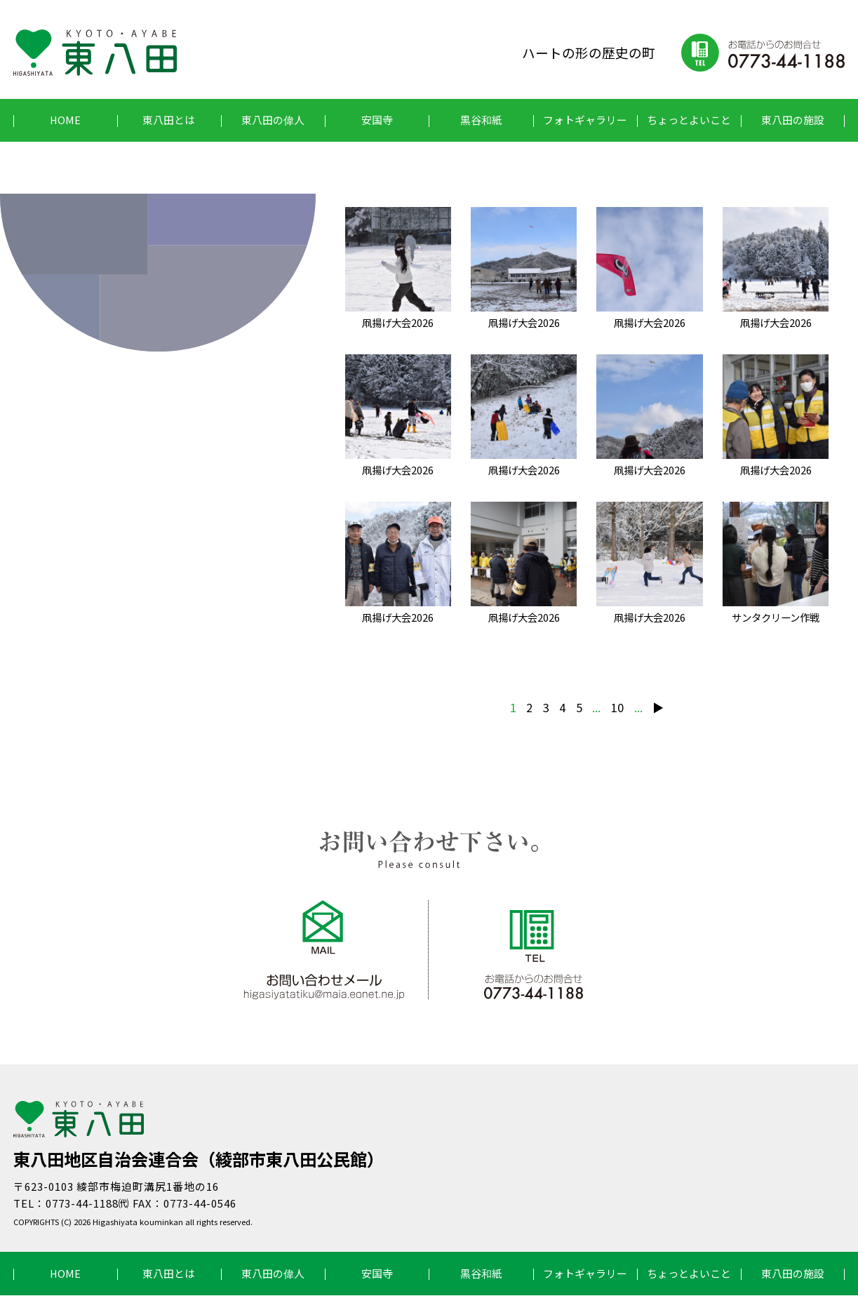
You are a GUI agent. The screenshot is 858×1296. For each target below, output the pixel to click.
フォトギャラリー (585, 119)
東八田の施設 (792, 119)
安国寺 (377, 119)
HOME (65, 119)
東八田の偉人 (272, 119)
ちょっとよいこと (689, 119)
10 (617, 708)
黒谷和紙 (481, 119)
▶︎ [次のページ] (659, 708)
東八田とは (168, 119)
